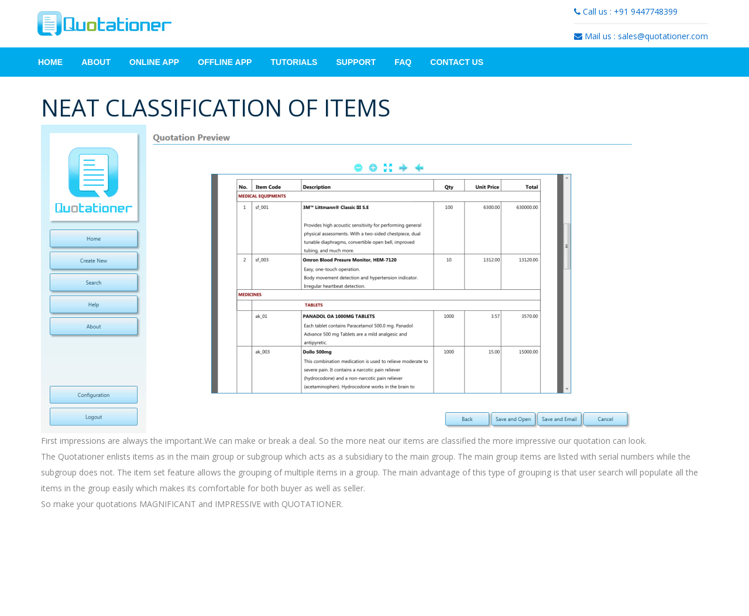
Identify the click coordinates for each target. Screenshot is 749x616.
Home (50, 62)
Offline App (225, 62)
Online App (154, 62)
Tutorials (294, 62)
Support (356, 62)
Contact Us (456, 62)
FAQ (402, 62)
